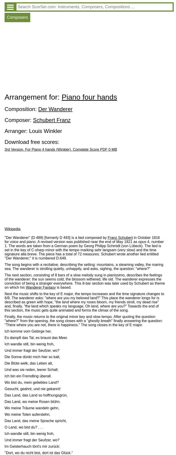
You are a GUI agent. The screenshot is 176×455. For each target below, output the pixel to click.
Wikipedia (12, 229)
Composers (17, 17)
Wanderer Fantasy (41, 287)
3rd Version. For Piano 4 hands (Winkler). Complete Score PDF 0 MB (61, 149)
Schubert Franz (52, 120)
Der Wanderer (55, 109)
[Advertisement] (89, 59)
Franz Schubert (120, 238)
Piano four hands (89, 97)
